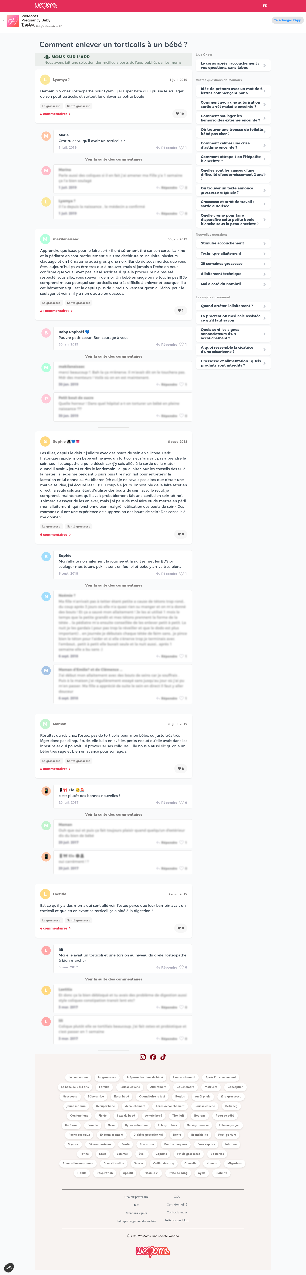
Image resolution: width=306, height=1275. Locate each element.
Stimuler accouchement (222, 243)
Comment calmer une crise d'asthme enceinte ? (225, 145)
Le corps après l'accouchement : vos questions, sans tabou (230, 65)
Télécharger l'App (287, 20)
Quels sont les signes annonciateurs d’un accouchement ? (220, 333)
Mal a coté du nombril (221, 284)
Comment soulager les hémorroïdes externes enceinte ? (230, 118)
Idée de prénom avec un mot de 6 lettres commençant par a (231, 91)
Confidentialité (177, 1204)
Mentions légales (136, 1213)
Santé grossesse (78, 106)
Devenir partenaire (136, 1197)
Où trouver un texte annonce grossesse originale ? (227, 190)
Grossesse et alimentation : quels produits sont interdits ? (231, 363)
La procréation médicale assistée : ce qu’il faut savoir (231, 318)
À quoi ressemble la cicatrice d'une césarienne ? (227, 349)
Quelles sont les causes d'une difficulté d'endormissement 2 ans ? (232, 174)
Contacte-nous (177, 1212)
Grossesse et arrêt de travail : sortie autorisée (227, 204)
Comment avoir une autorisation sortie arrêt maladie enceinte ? (230, 104)
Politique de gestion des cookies (136, 1221)
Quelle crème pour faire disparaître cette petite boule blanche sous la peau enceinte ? (230, 219)
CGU (177, 1197)
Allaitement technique (221, 274)
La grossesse (51, 106)
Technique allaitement (221, 253)
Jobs (136, 1205)
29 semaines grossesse (221, 263)
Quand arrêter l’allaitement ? (227, 306)
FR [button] (265, 6)
